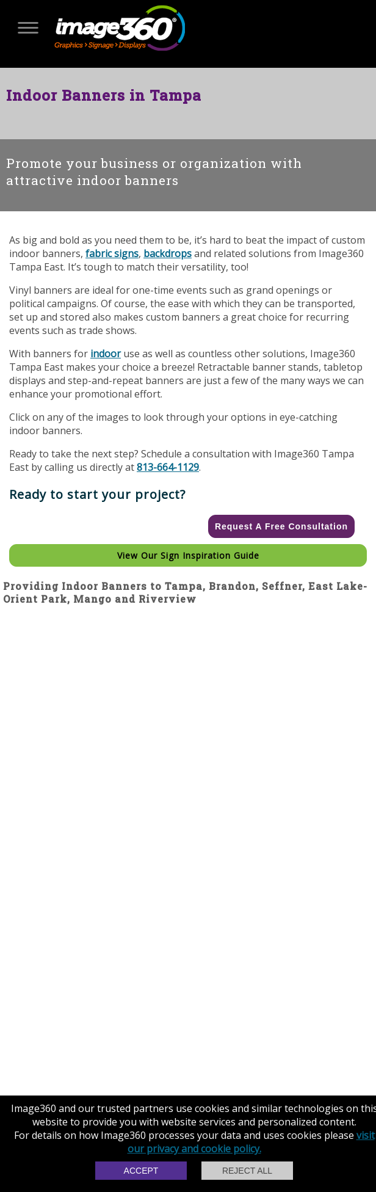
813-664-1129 (168, 467)
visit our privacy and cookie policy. (251, 1141)
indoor (105, 353)
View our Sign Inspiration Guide (188, 555)
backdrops (167, 253)
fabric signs (112, 253)
